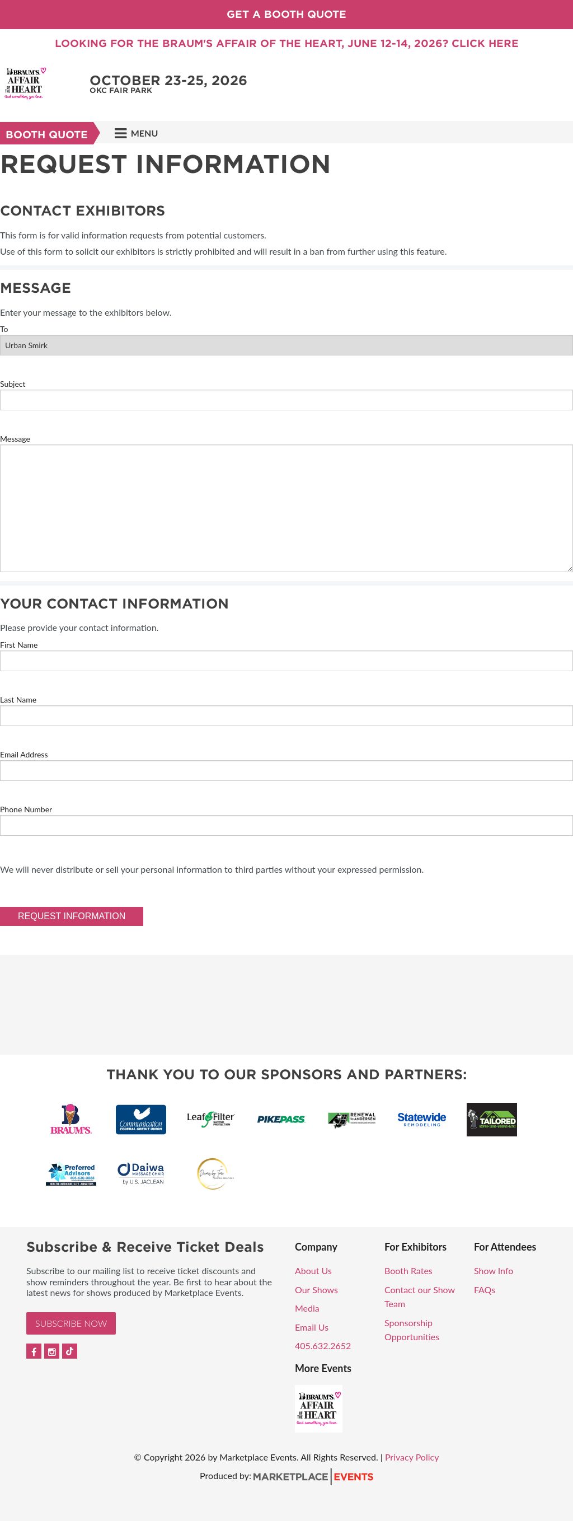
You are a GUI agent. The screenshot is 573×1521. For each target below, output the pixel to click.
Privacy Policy (412, 1457)
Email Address (24, 754)
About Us (313, 1270)
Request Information (71, 916)
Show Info (493, 1270)
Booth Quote (47, 135)
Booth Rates (408, 1270)
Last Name (18, 699)
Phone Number (26, 809)
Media (307, 1308)
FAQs (484, 1289)
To (4, 329)
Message (15, 438)
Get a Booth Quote (286, 14)
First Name (18, 644)
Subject (13, 384)
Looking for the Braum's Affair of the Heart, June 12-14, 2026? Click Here (287, 43)
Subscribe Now (71, 1323)
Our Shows (316, 1289)
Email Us (311, 1327)
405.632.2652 (323, 1345)
